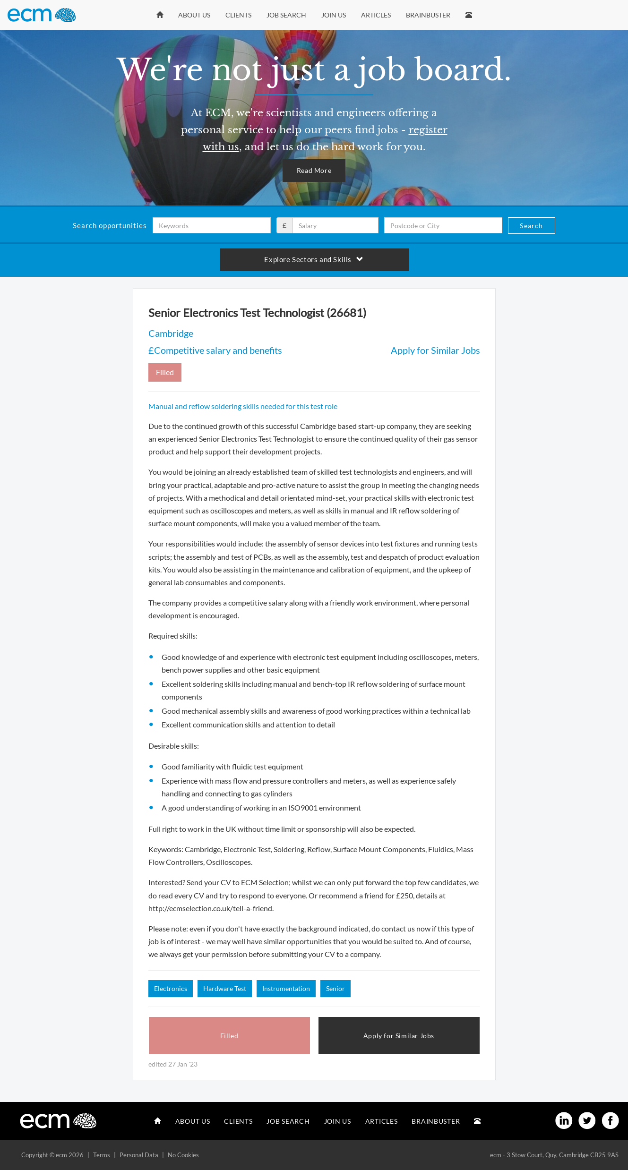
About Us (194, 15)
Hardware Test (224, 988)
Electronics (170, 988)
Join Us (333, 15)
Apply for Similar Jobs (435, 350)
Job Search (286, 15)
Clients (238, 15)
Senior (335, 988)
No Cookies (183, 1155)
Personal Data (139, 1155)
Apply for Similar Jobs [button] (398, 1036)
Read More (314, 170)
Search (531, 226)
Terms (101, 1155)
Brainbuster (428, 15)
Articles (376, 15)
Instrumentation (286, 988)
